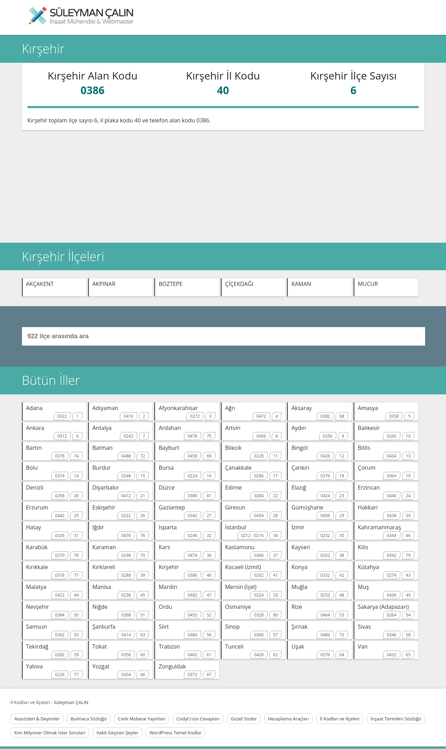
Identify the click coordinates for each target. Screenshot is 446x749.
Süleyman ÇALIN (71, 702)
